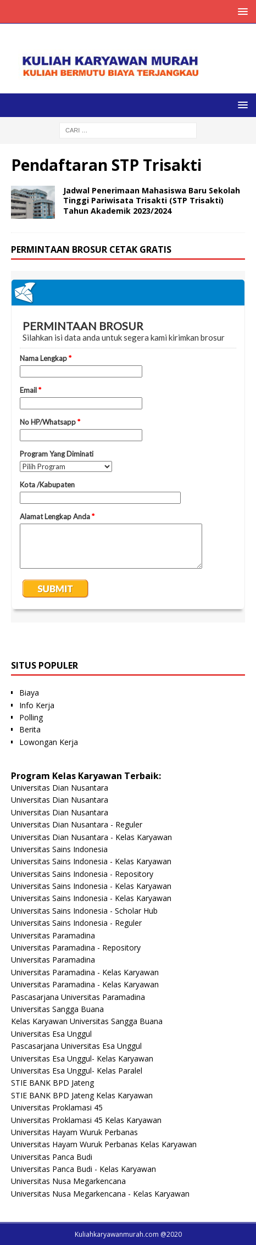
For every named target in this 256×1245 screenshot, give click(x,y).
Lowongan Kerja (48, 742)
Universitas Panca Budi (51, 1157)
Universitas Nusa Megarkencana (68, 1181)
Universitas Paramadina (53, 935)
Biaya (29, 692)
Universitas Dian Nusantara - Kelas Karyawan (91, 837)
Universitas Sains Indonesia (59, 849)
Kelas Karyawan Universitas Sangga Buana (87, 1021)
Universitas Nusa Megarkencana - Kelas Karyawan (100, 1193)
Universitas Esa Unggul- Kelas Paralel (76, 1070)
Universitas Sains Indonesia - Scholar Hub (84, 910)
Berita (30, 729)
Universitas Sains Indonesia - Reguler (76, 923)
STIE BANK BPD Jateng (52, 1082)
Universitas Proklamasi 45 (57, 1107)
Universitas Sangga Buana (57, 1009)
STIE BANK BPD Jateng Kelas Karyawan (82, 1095)
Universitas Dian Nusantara (59, 787)
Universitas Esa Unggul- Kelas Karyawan (82, 1058)
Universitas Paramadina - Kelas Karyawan (85, 972)
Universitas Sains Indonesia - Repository (82, 874)
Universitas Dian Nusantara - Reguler (76, 824)
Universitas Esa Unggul (51, 1034)
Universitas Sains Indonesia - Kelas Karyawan (91, 861)
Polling (31, 717)
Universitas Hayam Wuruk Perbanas (74, 1132)
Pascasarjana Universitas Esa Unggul (76, 1046)
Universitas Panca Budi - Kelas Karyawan (83, 1169)
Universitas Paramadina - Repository (76, 947)
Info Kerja (36, 705)
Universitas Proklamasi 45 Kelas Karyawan (86, 1120)
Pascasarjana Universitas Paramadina (78, 997)
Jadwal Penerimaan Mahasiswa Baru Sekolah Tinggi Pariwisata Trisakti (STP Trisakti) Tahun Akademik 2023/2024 (151, 200)
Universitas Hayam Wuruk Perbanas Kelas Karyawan (104, 1144)
